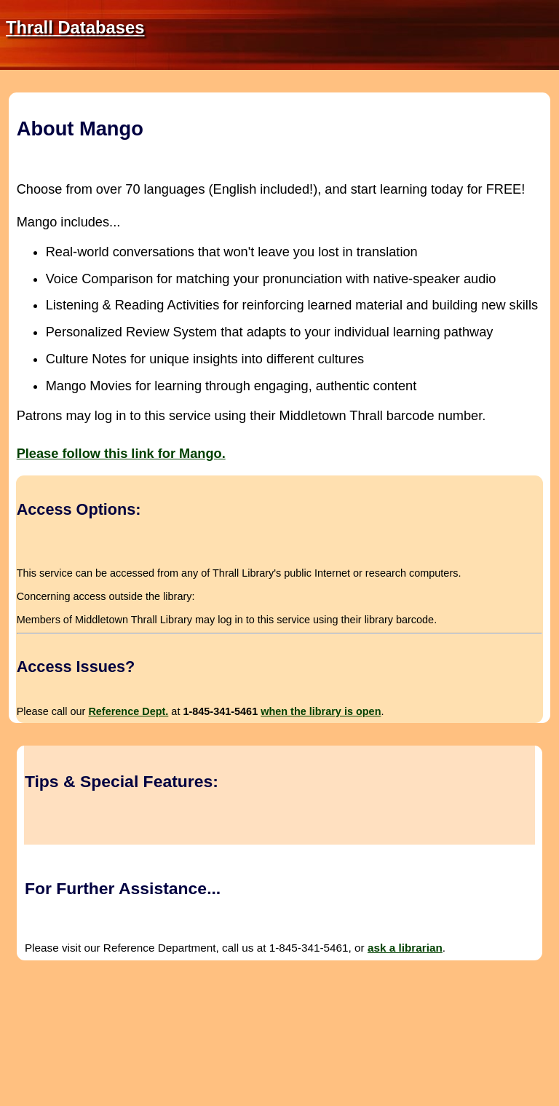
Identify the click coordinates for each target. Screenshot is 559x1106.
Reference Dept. (128, 711)
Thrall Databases (75, 27)
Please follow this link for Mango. (121, 453)
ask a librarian (405, 947)
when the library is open (321, 711)
